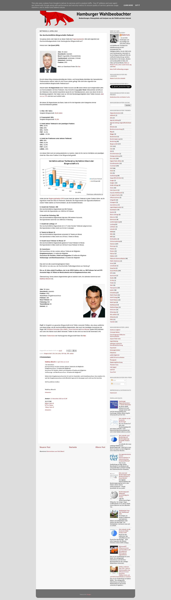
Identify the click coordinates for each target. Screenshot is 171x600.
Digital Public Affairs (116, 161)
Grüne (112, 188)
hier (79, 66)
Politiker (112, 256)
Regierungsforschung (116, 362)
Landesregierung (115, 222)
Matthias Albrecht (45, 279)
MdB (111, 231)
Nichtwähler (113, 239)
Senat (111, 263)
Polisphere (113, 352)
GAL (65, 353)
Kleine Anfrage (114, 214)
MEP (111, 236)
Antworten (48, 392)
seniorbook (113, 266)
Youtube (112, 322)
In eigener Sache (115, 195)
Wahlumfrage (114, 307)
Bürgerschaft (48, 353)
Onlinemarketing (115, 241)
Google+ (112, 183)
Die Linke (58, 353)
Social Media (114, 270)
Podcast (112, 253)
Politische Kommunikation (117, 258)
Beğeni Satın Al (49, 403)
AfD (111, 118)
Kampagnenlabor (115, 350)
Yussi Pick (113, 372)
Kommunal (113, 219)
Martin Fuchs (126, 35)
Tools (111, 285)
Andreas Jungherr (115, 330)
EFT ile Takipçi (49, 405)
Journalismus (114, 205)
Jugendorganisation (115, 207)
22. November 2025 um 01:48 (58, 398)
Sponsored (113, 275)
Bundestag (113, 141)
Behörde (112, 127)
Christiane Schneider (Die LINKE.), (57, 329)
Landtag (112, 224)
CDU (53, 353)
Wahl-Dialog (113, 297)
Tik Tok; (112, 280)
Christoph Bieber (115, 332)
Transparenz (113, 288)
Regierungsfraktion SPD (56, 198)
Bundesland (113, 136)
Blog (111, 131)
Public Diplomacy (115, 261)
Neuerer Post (45, 447)
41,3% (57, 119)
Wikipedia (113, 317)
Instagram (113, 202)
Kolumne (112, 217)
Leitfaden (113, 227)
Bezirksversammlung (116, 129)
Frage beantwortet (78, 39)
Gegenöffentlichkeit (116, 178)
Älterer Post (100, 447)
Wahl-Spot (113, 302)
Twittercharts (51, 336)
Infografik (112, 200)
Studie (112, 278)
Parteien (112, 244)
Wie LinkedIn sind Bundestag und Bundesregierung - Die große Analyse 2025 (124, 439)
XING (114, 66)
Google (112, 180)
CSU (111, 149)
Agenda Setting (114, 120)
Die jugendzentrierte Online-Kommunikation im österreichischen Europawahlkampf (125, 458)
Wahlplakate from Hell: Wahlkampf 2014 (124, 512)
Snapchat (113, 268)
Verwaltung (113, 292)
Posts (113, 380)
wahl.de (112, 369)
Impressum (113, 393)
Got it (137, 5)
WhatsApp (113, 312)
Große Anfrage (114, 185)
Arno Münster (85, 329)
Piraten (112, 251)
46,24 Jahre (59, 113)
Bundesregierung (115, 139)
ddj (111, 151)
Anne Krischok (73, 329)
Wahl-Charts (113, 295)
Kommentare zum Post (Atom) (55, 451)
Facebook (113, 166)
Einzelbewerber (114, 163)
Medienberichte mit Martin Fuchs (120, 97)
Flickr (111, 170)
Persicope (113, 246)
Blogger (112, 134)
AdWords (112, 115)
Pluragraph (113, 360)
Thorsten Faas (114, 364)
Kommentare (116, 384)
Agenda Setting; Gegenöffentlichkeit (120, 123)
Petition (112, 249)
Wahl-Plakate (114, 300)
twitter (72, 353)
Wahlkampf (113, 305)
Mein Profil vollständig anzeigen (119, 69)
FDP (63, 353)
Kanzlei (112, 212)
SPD (68, 353)
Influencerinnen (114, 197)
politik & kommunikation (117, 357)
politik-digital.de (114, 355)
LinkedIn (112, 229)
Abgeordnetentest (115, 113)
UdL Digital (113, 367)
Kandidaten (113, 209)
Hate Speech (114, 190)
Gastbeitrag (113, 175)
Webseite (113, 309)
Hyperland (113, 348)
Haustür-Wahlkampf (116, 192)
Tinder (112, 283)
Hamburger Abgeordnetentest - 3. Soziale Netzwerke (125, 403)
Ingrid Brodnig (114, 341)
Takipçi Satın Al (49, 407)
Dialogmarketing (115, 156)
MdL (111, 234)
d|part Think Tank (115, 338)
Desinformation (114, 153)
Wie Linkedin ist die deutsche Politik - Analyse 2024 (124, 531)
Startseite (73, 447)
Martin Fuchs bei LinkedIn (117, 78)
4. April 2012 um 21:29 (62, 362)
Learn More (128, 5)
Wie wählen (113, 314)
